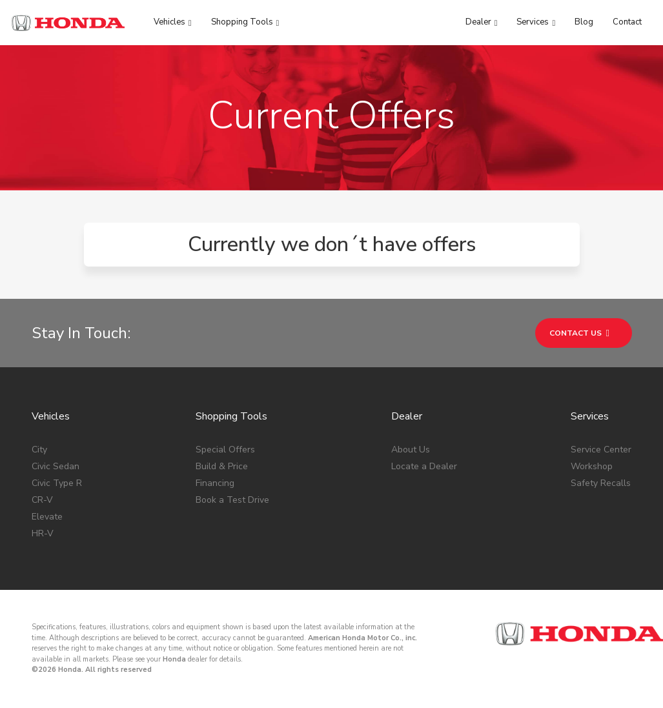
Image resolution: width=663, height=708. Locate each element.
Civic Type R (57, 483)
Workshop (592, 466)
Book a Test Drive (232, 500)
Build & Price (222, 466)
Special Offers (225, 449)
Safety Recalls (601, 483)
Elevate (47, 517)
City (39, 449)
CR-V (42, 500)
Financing (215, 483)
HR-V (43, 533)
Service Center (601, 449)
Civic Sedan (55, 466)
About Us (410, 449)
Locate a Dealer (424, 466)
